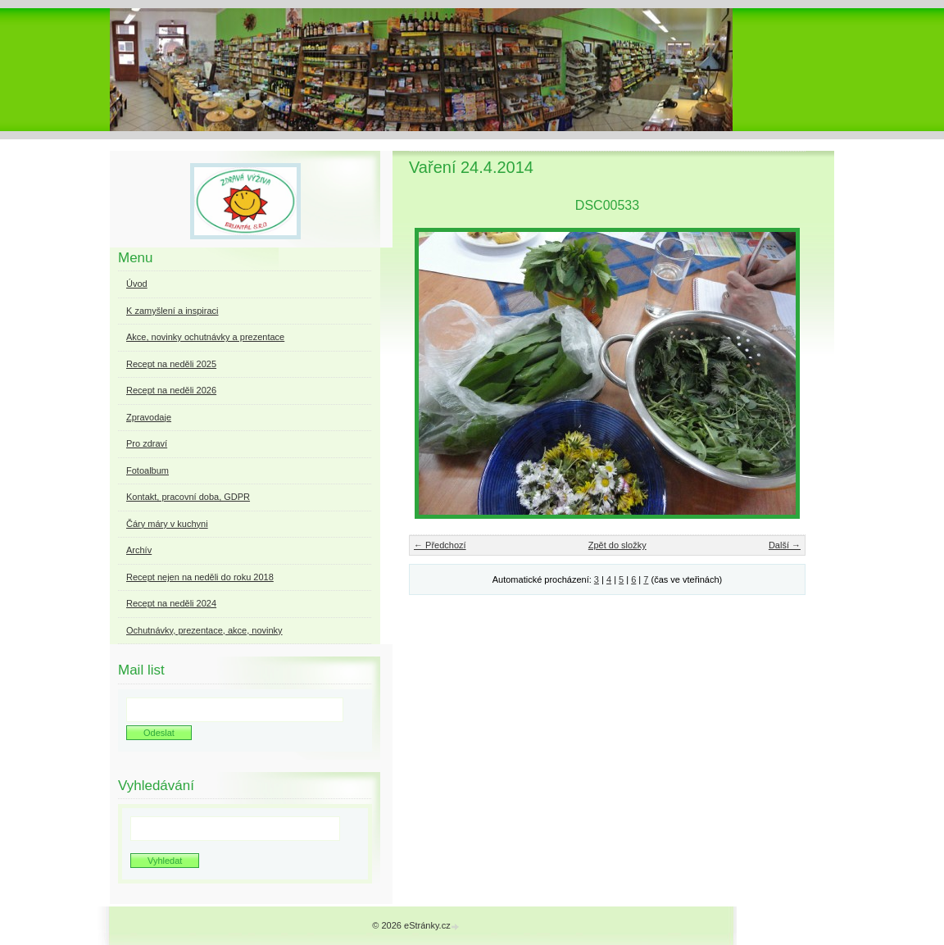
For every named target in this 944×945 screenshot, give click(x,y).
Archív (139, 550)
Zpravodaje (148, 417)
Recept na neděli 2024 (171, 603)
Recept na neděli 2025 (171, 364)
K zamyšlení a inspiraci (172, 311)
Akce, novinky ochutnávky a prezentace (205, 337)
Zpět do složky (617, 545)
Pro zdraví (146, 443)
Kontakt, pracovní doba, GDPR (188, 497)
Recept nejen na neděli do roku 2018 (200, 577)
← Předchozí (440, 545)
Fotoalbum (147, 470)
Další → (785, 545)
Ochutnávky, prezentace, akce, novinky (204, 630)
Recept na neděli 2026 (171, 390)
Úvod (137, 283)
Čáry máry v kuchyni (167, 524)
